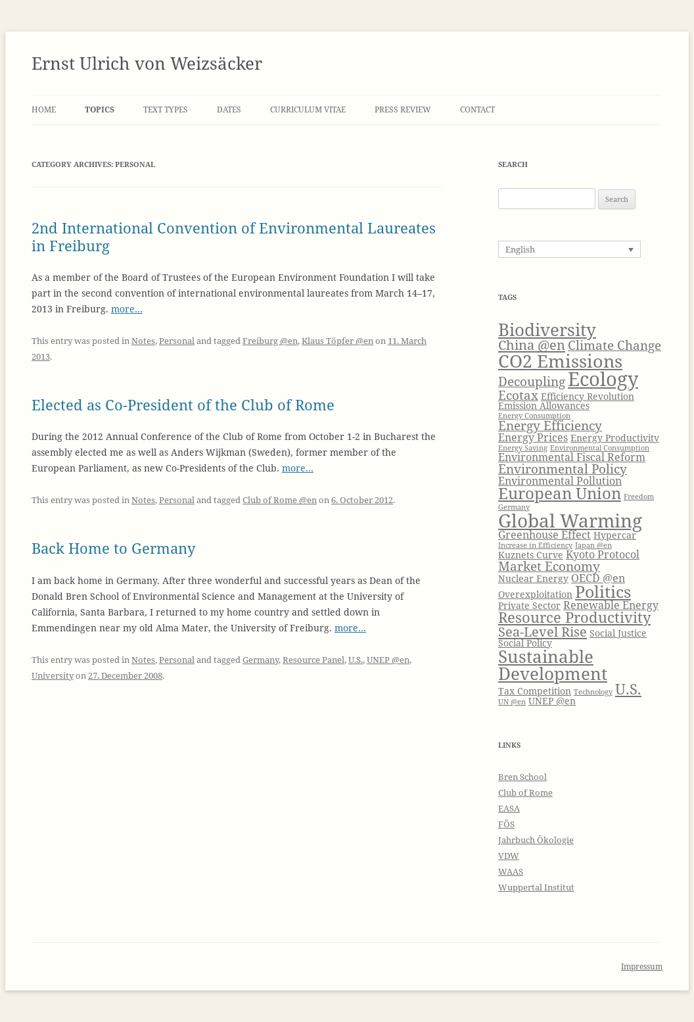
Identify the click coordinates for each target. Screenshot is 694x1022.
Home (44, 109)
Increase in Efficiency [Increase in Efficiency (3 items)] (535, 545)
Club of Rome (525, 792)
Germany (261, 660)
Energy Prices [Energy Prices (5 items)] (533, 437)
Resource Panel (313, 660)
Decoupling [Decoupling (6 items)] (531, 381)
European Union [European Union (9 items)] (559, 493)
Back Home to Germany (113, 548)
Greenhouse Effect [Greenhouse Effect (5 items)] (544, 534)
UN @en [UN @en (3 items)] (512, 701)
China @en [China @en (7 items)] (531, 344)
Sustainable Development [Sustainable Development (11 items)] (552, 665)
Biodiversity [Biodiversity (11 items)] (547, 329)
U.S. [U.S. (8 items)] (628, 688)
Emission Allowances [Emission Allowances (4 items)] (544, 405)
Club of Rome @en (280, 500)
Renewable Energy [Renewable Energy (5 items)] (611, 604)
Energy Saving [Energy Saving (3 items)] (522, 447)
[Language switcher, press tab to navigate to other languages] (569, 249)
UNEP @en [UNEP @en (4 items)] (552, 700)
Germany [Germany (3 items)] (514, 507)
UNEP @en (388, 660)
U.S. (355, 660)
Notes (143, 341)
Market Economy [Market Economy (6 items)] (549, 566)
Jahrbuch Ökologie (536, 840)
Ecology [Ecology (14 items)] (603, 379)
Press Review (403, 109)
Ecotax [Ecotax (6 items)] (518, 395)
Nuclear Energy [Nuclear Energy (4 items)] (533, 578)
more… (127, 309)
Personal (177, 341)
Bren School (522, 777)
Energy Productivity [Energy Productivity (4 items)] (614, 437)
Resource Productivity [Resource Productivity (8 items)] (574, 617)
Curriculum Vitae (308, 109)
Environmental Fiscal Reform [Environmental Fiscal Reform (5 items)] (571, 456)
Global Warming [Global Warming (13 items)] (570, 520)
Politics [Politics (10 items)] (603, 591)
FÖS (506, 824)
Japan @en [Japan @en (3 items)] (593, 545)
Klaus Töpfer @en (337, 341)
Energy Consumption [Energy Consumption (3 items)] (534, 415)
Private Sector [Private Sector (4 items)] (529, 605)
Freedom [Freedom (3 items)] (639, 496)
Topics (99, 109)
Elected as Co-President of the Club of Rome (183, 404)
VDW (508, 856)
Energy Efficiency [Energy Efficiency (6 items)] (550, 425)
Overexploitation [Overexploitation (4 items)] (535, 594)
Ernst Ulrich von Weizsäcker (147, 63)
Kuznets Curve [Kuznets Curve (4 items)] (530, 554)
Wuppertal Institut (536, 887)
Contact (477, 109)
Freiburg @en (270, 341)
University (53, 675)
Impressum (641, 966)
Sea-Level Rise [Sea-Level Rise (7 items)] (542, 631)
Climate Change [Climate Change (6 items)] (614, 345)
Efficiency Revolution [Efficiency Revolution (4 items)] (587, 396)
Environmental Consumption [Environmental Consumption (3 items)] (599, 447)
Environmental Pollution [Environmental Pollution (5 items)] (560, 480)
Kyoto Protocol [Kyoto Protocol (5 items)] (602, 554)
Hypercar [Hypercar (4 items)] (614, 535)
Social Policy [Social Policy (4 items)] (525, 643)
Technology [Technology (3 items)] (593, 691)
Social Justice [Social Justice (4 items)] (618, 633)
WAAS (510, 871)
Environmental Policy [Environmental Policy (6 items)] (562, 468)
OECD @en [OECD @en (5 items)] (598, 577)
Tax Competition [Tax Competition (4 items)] (534, 691)
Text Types (165, 109)
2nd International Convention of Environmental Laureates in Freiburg (234, 236)
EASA (509, 808)
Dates (229, 109)
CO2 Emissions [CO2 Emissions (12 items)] (560, 361)
